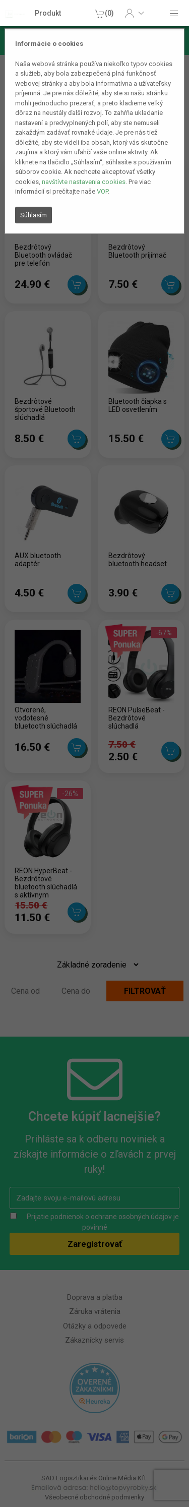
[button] (134, 13)
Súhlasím (33, 215)
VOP (102, 191)
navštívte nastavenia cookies (83, 182)
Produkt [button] (48, 13)
